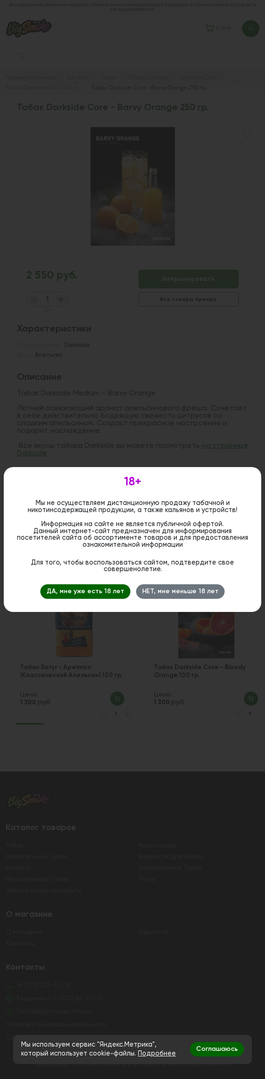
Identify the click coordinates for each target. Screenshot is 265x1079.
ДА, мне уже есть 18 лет (85, 591)
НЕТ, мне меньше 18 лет (180, 591)
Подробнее (157, 1053)
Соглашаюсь (217, 1049)
